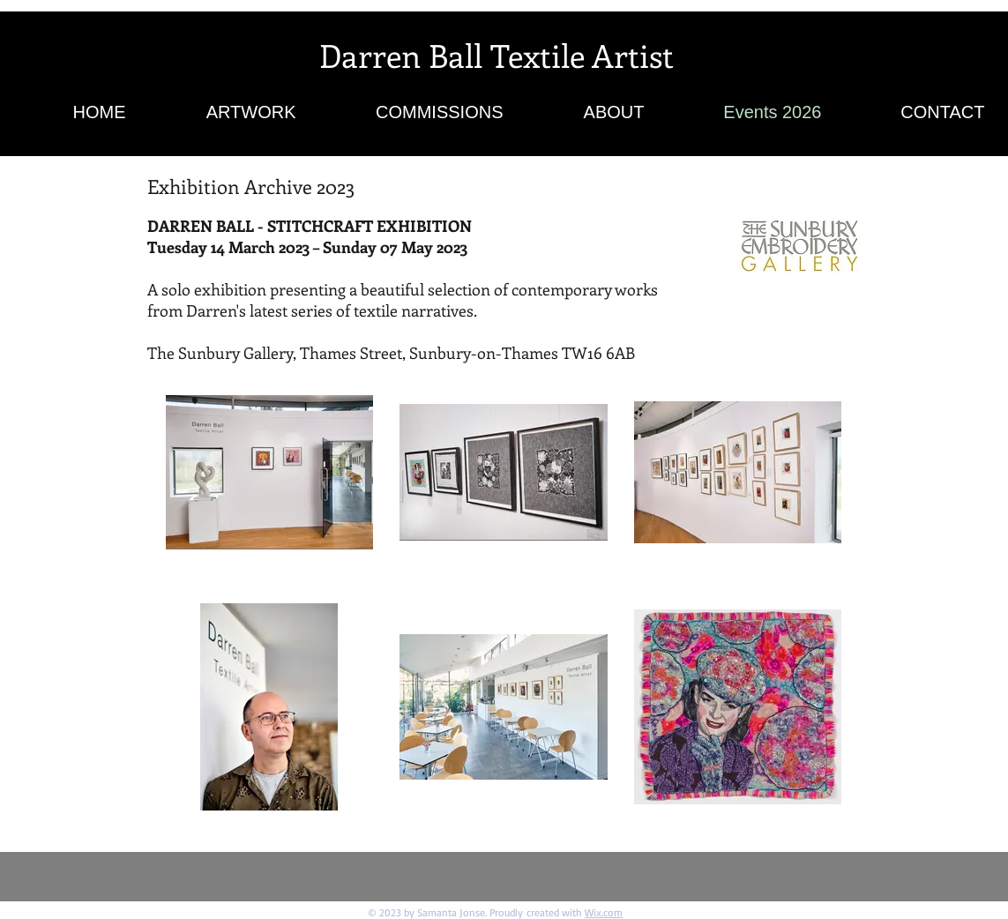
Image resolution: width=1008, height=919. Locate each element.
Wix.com (604, 912)
